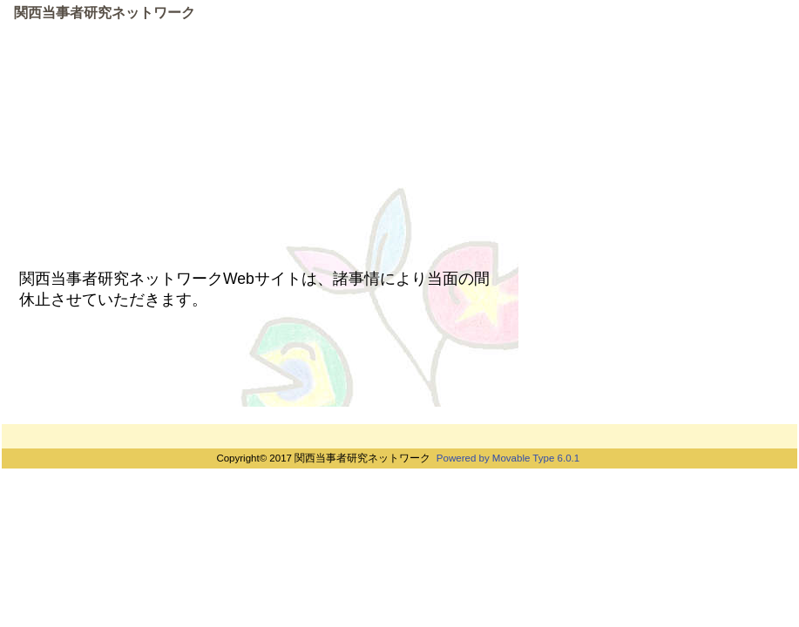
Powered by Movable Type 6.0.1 (508, 458)
